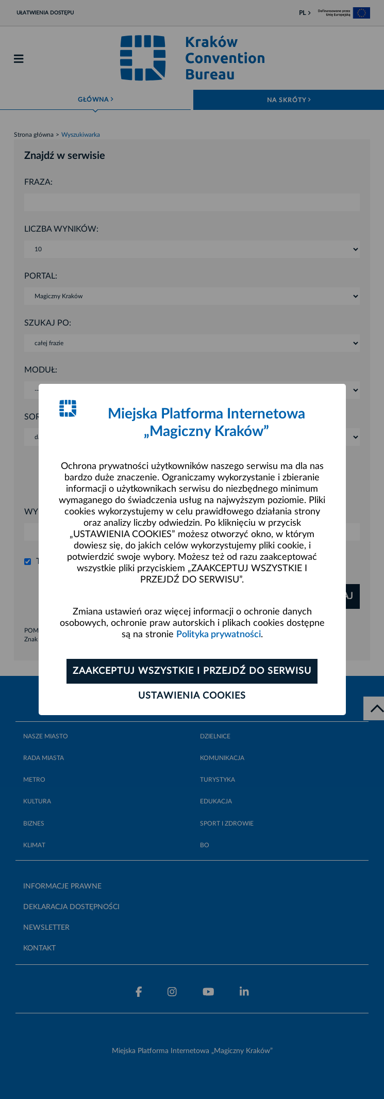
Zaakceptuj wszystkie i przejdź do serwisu (192, 671)
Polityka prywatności (218, 634)
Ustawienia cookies (192, 696)
